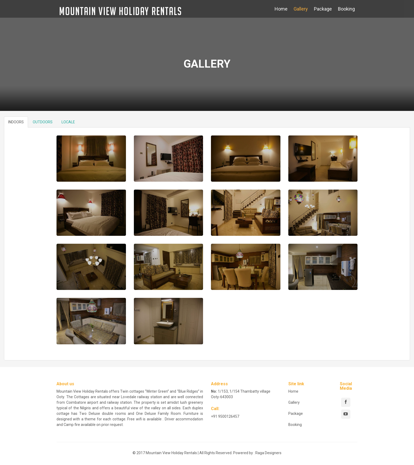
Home (281, 9)
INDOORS (16, 122)
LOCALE (68, 122)
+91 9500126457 (225, 416)
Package (323, 9)
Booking (346, 9)
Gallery (301, 9)
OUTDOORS (43, 122)
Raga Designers (268, 453)
